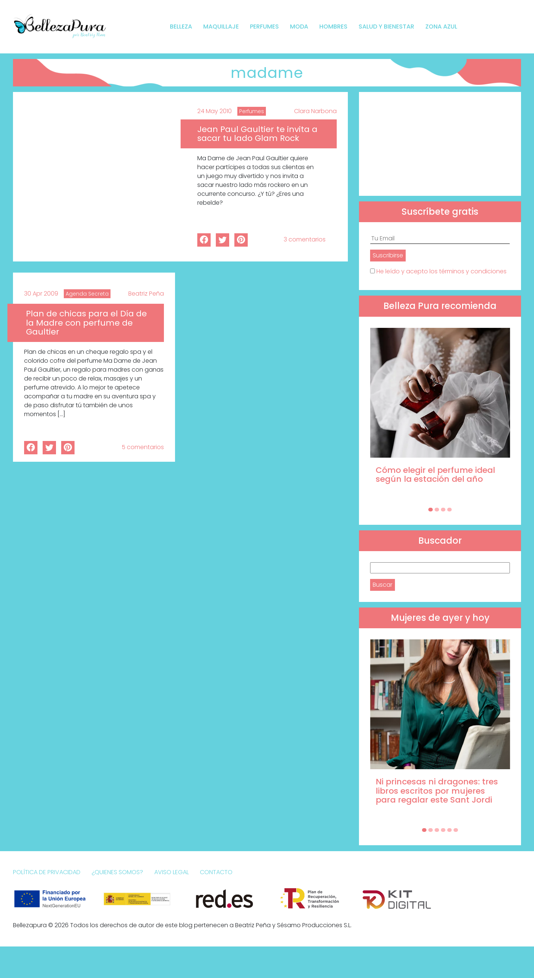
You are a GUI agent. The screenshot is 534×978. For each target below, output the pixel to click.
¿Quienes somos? (117, 872)
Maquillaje (221, 26)
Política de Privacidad (46, 872)
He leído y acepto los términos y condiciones (441, 271)
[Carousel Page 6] (456, 830)
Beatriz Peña (146, 293)
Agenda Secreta (87, 293)
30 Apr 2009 (41, 293)
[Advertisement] (440, 144)
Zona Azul (441, 26)
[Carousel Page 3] (443, 509)
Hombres (333, 26)
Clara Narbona (315, 111)
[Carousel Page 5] (449, 830)
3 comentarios (305, 239)
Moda (299, 26)
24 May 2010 (214, 111)
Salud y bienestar (386, 26)
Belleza (181, 26)
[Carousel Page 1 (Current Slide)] (430, 509)
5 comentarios (143, 447)
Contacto (216, 872)
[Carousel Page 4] (449, 509)
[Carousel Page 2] (437, 509)
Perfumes (264, 26)
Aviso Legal (171, 872)
